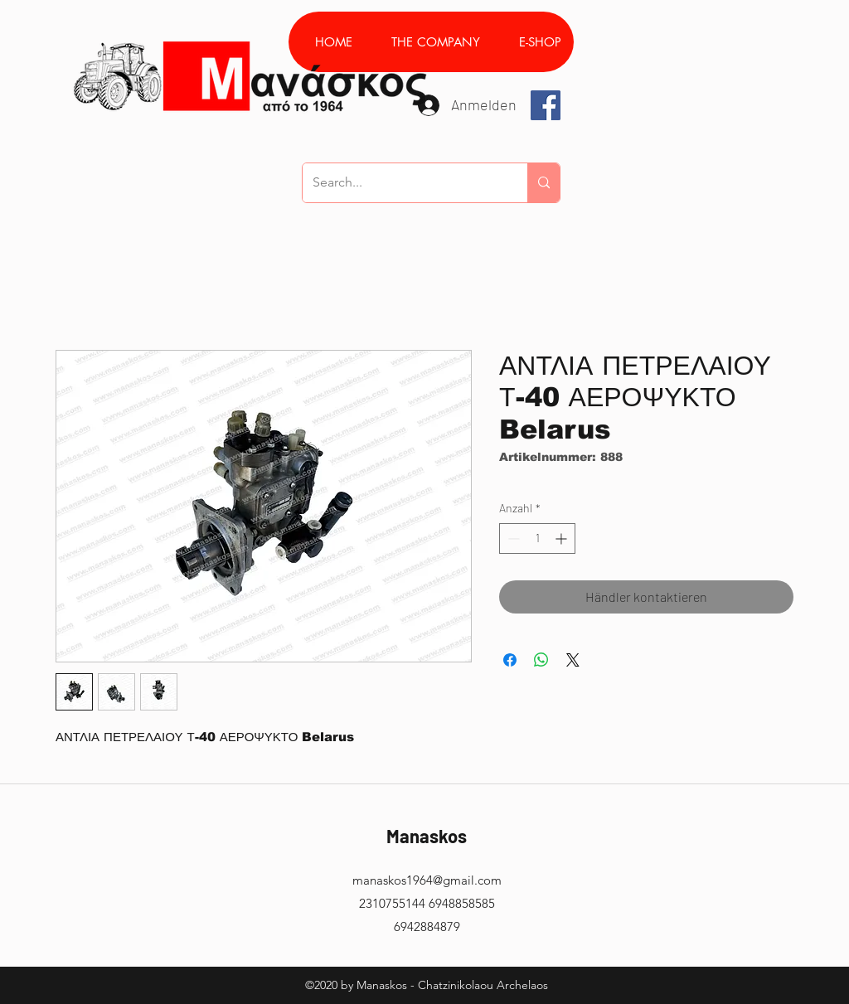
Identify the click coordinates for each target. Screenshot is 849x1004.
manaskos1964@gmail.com (427, 880)
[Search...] (402, 182)
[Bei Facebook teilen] (510, 660)
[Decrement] (512, 538)
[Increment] (562, 538)
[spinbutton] (537, 538)
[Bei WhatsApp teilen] (541, 660)
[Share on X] (573, 660)
